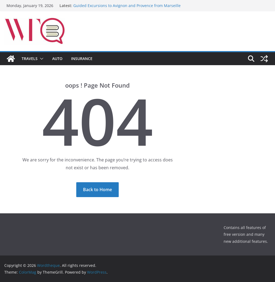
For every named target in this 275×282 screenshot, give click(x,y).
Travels (30, 58)
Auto (57, 58)
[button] (41, 58)
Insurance (81, 58)
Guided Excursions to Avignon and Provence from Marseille (127, 5)
